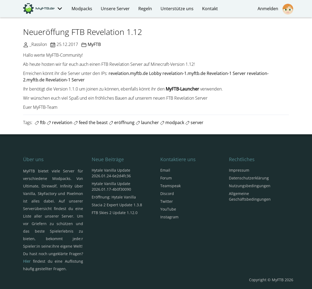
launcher (147, 122)
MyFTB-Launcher (182, 89)
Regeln (145, 9)
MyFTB (94, 44)
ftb (40, 122)
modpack (172, 122)
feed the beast (90, 122)
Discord (167, 193)
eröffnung (122, 122)
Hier (27, 261)
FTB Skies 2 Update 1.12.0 (115, 212)
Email (165, 170)
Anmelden (275, 9)
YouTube (168, 209)
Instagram (169, 216)
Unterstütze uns (177, 9)
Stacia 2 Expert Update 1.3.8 (117, 204)
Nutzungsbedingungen (249, 185)
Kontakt (210, 9)
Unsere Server (115, 9)
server (194, 122)
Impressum (239, 170)
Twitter (166, 201)
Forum (166, 177)
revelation (59, 122)
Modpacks (82, 9)
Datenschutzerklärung (249, 177)
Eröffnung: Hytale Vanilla (114, 197)
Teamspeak (170, 185)
